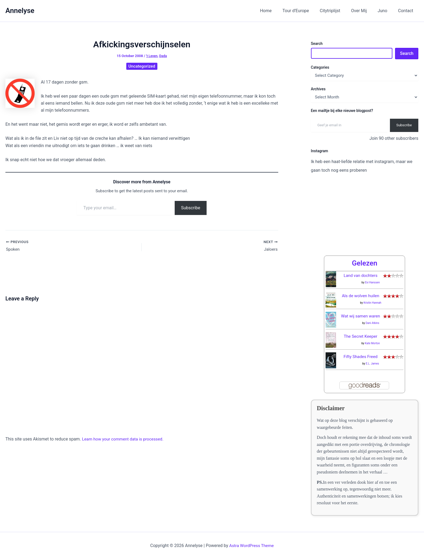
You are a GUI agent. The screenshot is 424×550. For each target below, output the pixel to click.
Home (277, 10)
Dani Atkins (372, 313)
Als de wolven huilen (360, 286)
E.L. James (372, 354)
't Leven (151, 56)
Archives (318, 89)
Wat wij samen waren (360, 306)
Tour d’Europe (305, 10)
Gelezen (364, 254)
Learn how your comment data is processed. (124, 439)
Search (317, 43)
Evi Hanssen (372, 273)
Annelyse (19, 10)
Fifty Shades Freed (360, 347)
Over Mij (364, 10)
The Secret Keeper (360, 327)
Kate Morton (372, 334)
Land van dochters (360, 266)
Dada (163, 56)
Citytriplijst (337, 10)
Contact (406, 10)
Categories (320, 67)
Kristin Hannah (372, 293)
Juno (385, 10)
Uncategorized (142, 66)
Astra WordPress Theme (251, 536)
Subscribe (190, 207)
